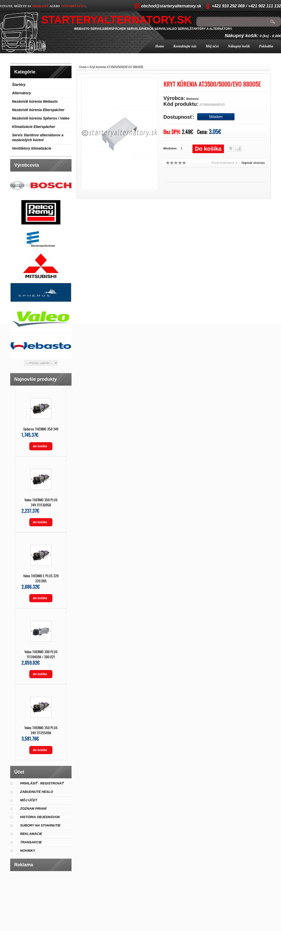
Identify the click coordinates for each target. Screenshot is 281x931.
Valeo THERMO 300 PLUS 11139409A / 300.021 (41, 654)
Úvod (82, 67)
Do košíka (208, 149)
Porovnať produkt (238, 149)
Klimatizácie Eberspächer (33, 127)
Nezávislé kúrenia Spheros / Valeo (40, 118)
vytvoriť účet (73, 6)
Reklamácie (31, 834)
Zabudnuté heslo (36, 792)
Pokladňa (266, 46)
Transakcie (31, 842)
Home (159, 46)
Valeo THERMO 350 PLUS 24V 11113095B (41, 502)
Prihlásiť (29, 783)
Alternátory (21, 93)
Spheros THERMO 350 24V (41, 428)
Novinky (27, 851)
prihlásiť (40, 6)
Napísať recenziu (253, 163)
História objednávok (40, 817)
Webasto (192, 99)
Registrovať (52, 783)
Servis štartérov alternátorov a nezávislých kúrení (37, 137)
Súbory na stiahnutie (40, 825)
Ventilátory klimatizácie (31, 148)
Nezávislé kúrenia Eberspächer (38, 110)
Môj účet (212, 46)
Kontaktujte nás (184, 46)
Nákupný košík (239, 46)
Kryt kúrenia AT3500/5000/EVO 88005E (116, 67)
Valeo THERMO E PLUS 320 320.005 (41, 578)
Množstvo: (170, 148)
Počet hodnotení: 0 (224, 163)
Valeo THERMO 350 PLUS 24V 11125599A (41, 730)
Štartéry (18, 85)
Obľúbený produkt (231, 149)
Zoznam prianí (33, 808)
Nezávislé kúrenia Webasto (35, 101)
